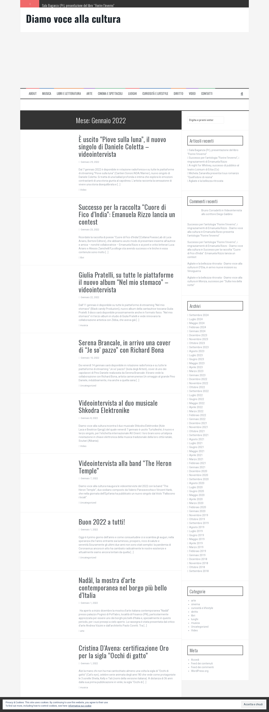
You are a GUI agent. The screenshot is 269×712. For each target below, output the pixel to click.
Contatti (206, 93)
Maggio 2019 (197, 539)
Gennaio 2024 (197, 331)
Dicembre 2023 (198, 335)
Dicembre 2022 (198, 379)
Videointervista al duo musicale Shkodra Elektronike (118, 406)
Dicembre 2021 (198, 423)
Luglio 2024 (196, 319)
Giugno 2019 (196, 535)
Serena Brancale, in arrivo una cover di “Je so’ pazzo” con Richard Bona (125, 346)
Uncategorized (88, 385)
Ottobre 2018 (197, 567)
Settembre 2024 (199, 315)
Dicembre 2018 (198, 559)
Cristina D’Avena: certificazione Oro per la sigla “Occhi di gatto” (124, 651)
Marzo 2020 (196, 503)
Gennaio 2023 (197, 375)
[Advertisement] (134, 60)
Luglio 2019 (196, 531)
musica (46, 93)
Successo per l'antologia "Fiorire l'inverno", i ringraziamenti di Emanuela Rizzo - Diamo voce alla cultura (215, 228)
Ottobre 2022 (197, 387)
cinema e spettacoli (110, 93)
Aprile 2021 (196, 455)
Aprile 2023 (196, 367)
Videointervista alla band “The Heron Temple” (125, 466)
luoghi (132, 93)
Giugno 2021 (196, 447)
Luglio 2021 (196, 443)
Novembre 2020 (198, 475)
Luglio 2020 (196, 487)
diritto (194, 611)
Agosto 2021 (196, 439)
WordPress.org (199, 670)
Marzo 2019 (196, 547)
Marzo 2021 (196, 459)
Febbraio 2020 (197, 507)
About (33, 93)
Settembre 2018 (199, 571)
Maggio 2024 (197, 323)
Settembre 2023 (199, 347)
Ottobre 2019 (197, 519)
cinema (195, 604)
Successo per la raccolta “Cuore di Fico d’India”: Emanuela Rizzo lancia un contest (127, 214)
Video (192, 93)
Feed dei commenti (202, 667)
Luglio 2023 (196, 355)
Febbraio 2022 (197, 415)
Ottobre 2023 (197, 343)
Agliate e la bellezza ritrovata (206, 180)
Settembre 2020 (199, 479)
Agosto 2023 (196, 351)
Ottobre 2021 (197, 431)
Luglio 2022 (196, 395)
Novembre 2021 (198, 427)
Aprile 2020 (196, 499)
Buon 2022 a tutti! (102, 521)
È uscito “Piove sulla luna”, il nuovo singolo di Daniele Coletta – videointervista (122, 146)
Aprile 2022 (196, 407)
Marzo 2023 (196, 371)
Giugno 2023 (196, 359)
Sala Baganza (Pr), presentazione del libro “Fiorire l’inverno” (78, 5)
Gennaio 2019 (197, 555)
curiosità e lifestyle (155, 93)
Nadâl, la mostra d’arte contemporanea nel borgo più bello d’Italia (123, 587)
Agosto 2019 (196, 527)
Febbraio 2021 (197, 463)
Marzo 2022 (196, 411)
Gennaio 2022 (197, 419)
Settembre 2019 (199, 523)
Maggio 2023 (197, 363)
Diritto (178, 93)
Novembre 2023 (198, 339)
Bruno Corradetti (211, 210)
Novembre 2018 (198, 563)
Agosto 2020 (196, 483)
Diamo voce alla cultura (73, 18)
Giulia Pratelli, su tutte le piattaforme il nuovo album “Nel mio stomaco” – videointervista (126, 282)
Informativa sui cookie (79, 706)
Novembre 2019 (198, 515)
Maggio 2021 (197, 451)
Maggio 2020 (197, 495)
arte (89, 93)
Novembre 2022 (198, 383)
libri (82, 257)
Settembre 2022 (199, 391)
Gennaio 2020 (197, 511)
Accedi (195, 659)
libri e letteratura (69, 93)
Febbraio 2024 (197, 327)
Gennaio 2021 (197, 467)
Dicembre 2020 (198, 471)
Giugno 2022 (196, 399)
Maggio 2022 (197, 403)
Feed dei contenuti (202, 663)
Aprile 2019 (196, 543)
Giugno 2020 (196, 491)
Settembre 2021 (199, 435)
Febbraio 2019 (197, 551)
